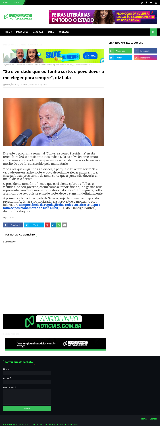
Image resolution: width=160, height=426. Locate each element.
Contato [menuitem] (63, 32)
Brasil (18, 64)
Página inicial (8, 64)
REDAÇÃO (9, 84)
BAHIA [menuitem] (51, 32)
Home (5, 2)
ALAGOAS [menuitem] (38, 32)
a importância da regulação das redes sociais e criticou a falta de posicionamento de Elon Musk (51, 206)
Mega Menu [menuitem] (22, 32)
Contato (15, 2)
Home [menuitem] (8, 32)
